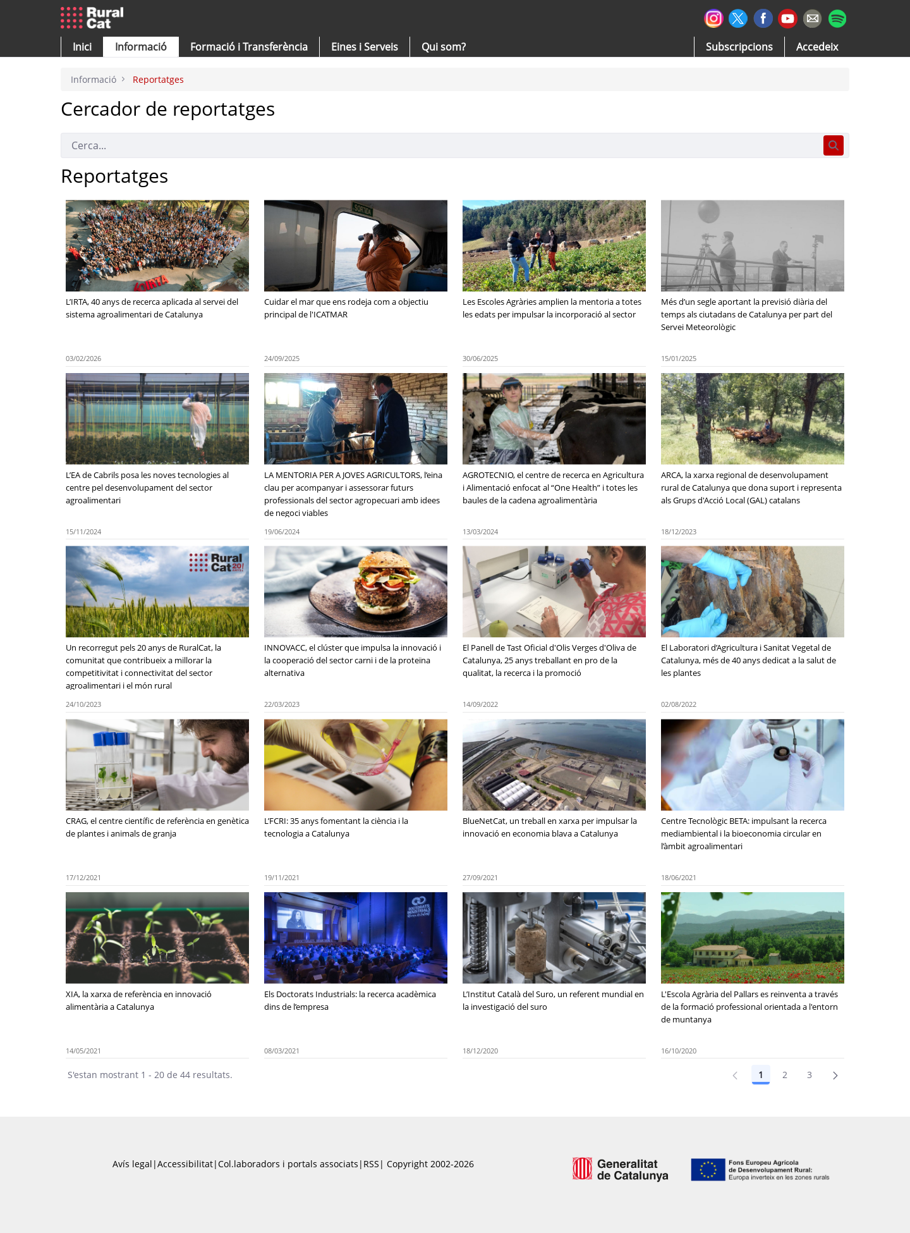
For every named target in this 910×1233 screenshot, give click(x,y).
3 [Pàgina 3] (809, 1075)
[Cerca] (439, 145)
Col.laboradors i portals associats (288, 1164)
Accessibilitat (185, 1164)
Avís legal (132, 1164)
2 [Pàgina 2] (784, 1075)
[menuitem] (249, 47)
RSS (371, 1164)
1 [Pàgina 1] (760, 1075)
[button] (82, 47)
